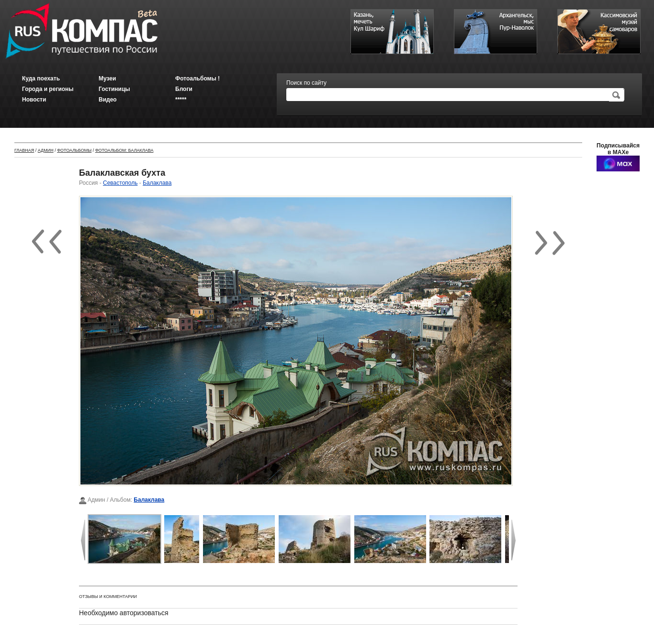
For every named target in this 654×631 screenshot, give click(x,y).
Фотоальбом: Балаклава (124, 150)
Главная (24, 150)
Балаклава (157, 183)
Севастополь (120, 183)
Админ (46, 150)
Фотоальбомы (74, 150)
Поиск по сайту (306, 82)
